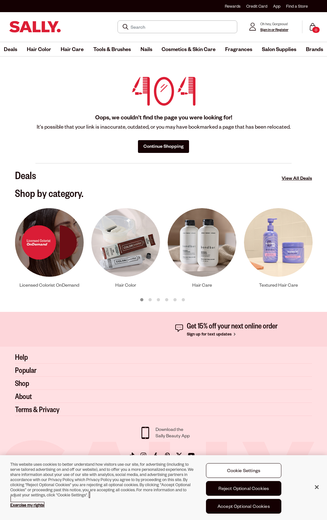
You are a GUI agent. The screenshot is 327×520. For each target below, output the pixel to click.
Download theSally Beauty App (173, 432)
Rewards (232, 6)
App (276, 6)
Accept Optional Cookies (243, 506)
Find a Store (297, 6)
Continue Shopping (163, 146)
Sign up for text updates (212, 333)
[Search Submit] (126, 27)
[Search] (182, 27)
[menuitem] (10, 49)
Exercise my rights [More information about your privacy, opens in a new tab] (27, 505)
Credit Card (256, 6)
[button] (10, 49)
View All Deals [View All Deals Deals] (297, 178)
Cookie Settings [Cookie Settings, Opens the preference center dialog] (243, 471)
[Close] (317, 487)
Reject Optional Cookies (243, 489)
